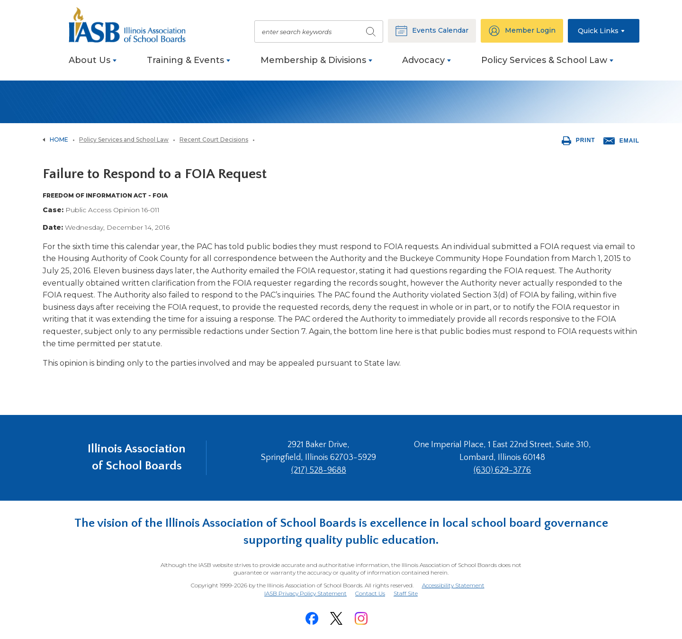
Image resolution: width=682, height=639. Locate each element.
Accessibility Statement (453, 585)
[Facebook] (311, 618)
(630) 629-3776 (502, 470)
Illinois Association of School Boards (137, 457)
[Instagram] (360, 618)
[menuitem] (92, 65)
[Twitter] (336, 618)
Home (59, 139)
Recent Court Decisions (213, 139)
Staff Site (406, 594)
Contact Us (370, 593)
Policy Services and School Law (124, 139)
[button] (603, 31)
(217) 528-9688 (318, 470)
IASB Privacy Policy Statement (305, 593)
